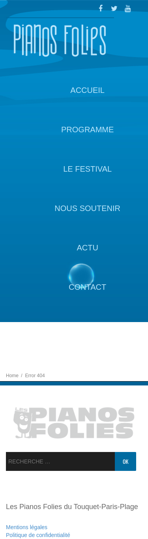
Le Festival (87, 169)
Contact (87, 287)
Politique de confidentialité (38, 535)
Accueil (87, 90)
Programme (87, 129)
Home (13, 375)
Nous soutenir (87, 208)
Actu (87, 247)
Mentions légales (26, 527)
